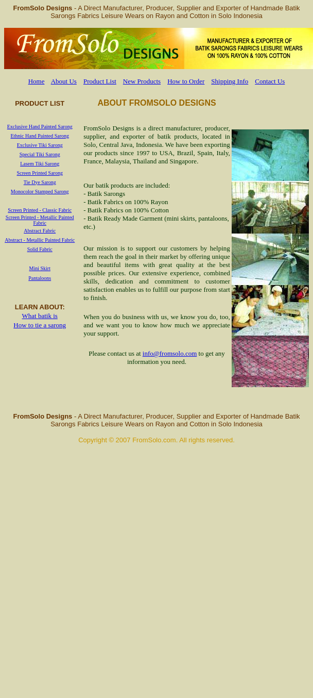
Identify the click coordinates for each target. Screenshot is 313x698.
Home (36, 81)
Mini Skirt (39, 268)
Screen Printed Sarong (40, 173)
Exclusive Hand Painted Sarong (40, 126)
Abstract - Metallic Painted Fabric (40, 240)
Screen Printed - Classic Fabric (40, 210)
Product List (99, 81)
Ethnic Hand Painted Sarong (39, 136)
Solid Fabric (40, 249)
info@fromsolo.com (170, 353)
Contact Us (270, 81)
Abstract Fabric (40, 231)
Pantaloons (39, 278)
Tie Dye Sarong (40, 182)
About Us (64, 81)
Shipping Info (229, 81)
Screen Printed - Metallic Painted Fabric (40, 220)
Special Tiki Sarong (40, 154)
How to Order (185, 81)
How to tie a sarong (39, 325)
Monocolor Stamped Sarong (40, 191)
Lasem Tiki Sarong (39, 164)
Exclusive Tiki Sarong (40, 145)
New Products (142, 81)
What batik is (40, 316)
